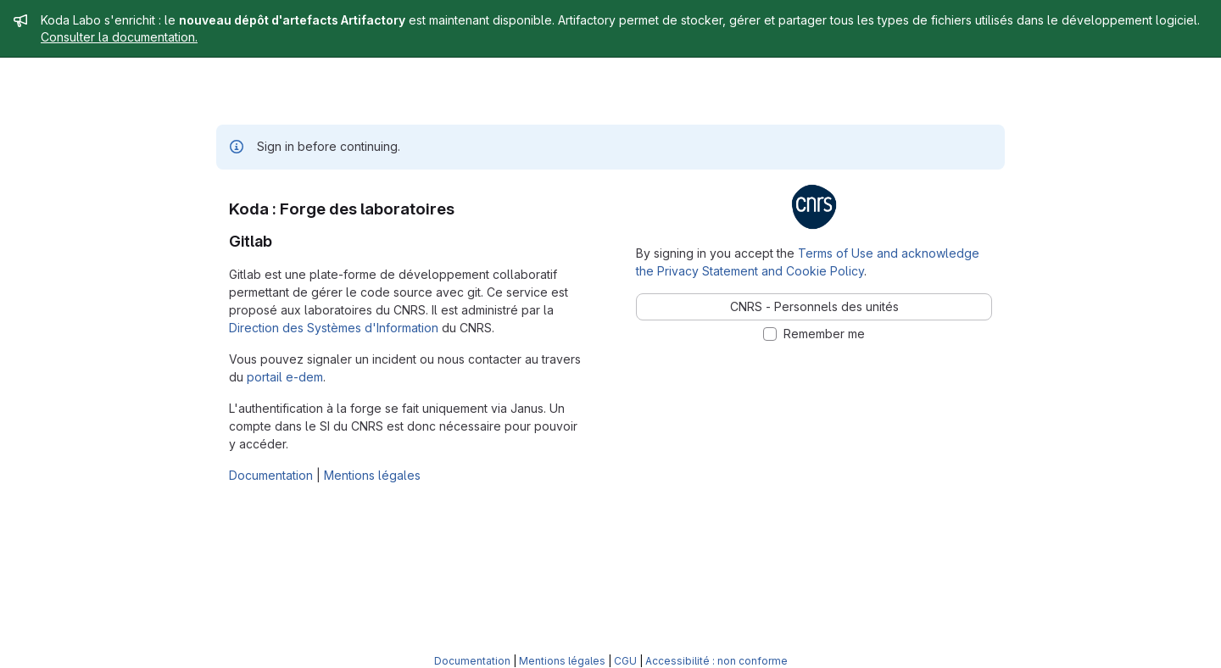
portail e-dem (285, 377)
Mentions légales (372, 475)
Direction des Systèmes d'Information (333, 327)
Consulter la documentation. (119, 37)
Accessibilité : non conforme (716, 660)
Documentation (271, 475)
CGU (625, 660)
